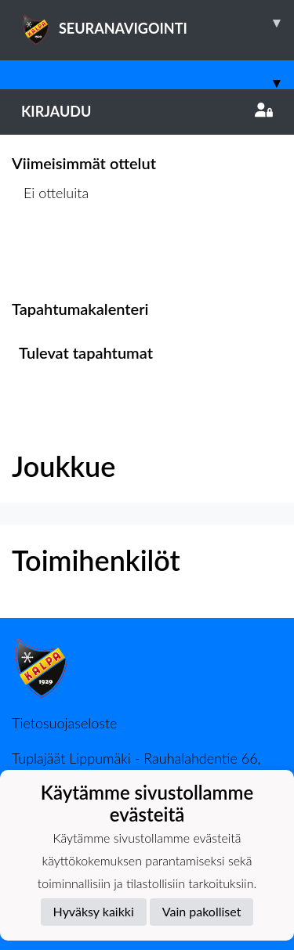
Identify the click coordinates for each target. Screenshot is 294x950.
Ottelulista (50, 252)
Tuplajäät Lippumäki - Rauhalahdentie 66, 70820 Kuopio (136, 766)
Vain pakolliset (201, 911)
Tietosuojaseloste (64, 722)
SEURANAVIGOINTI (157, 22)
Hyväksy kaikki (93, 911)
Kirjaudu (147, 111)
